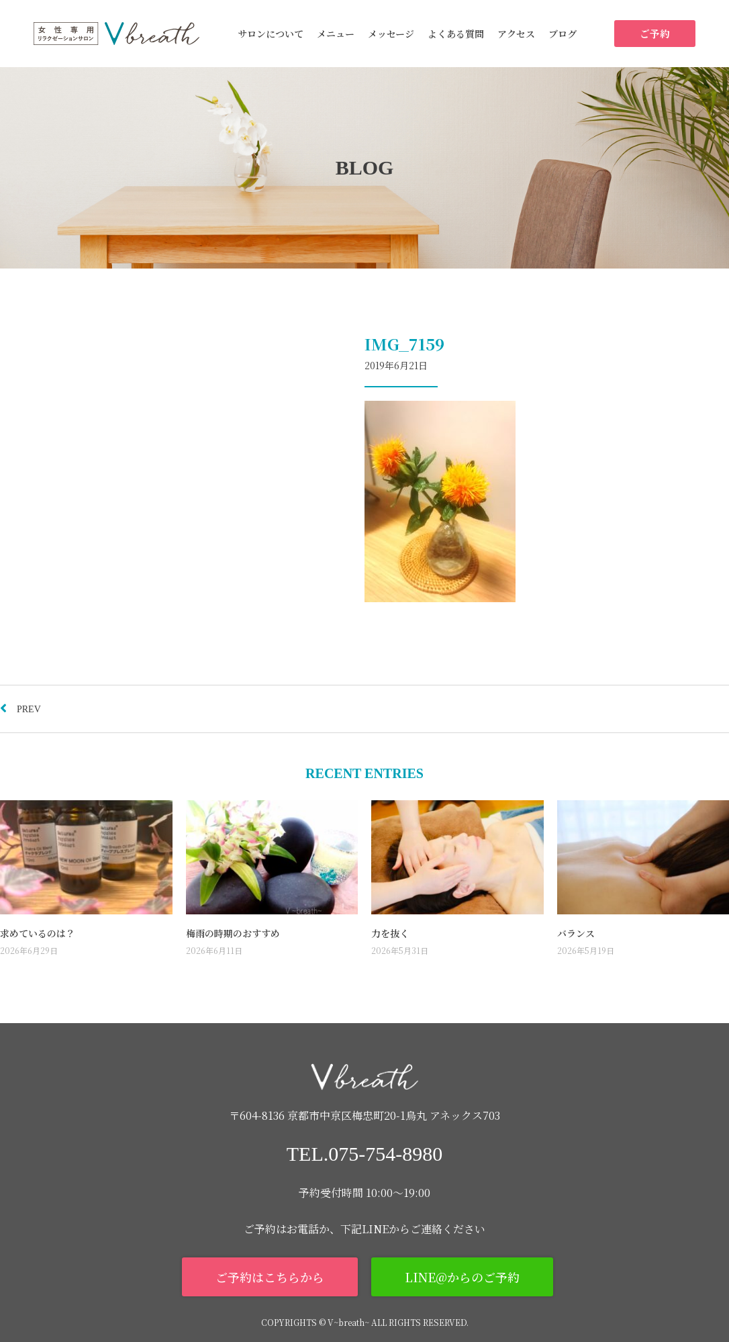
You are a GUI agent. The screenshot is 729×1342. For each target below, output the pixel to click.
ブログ (562, 33)
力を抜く (390, 933)
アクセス (516, 33)
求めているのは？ (37, 933)
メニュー (335, 33)
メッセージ (391, 33)
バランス (576, 933)
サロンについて (270, 33)
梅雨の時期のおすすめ (233, 933)
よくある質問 (456, 33)
